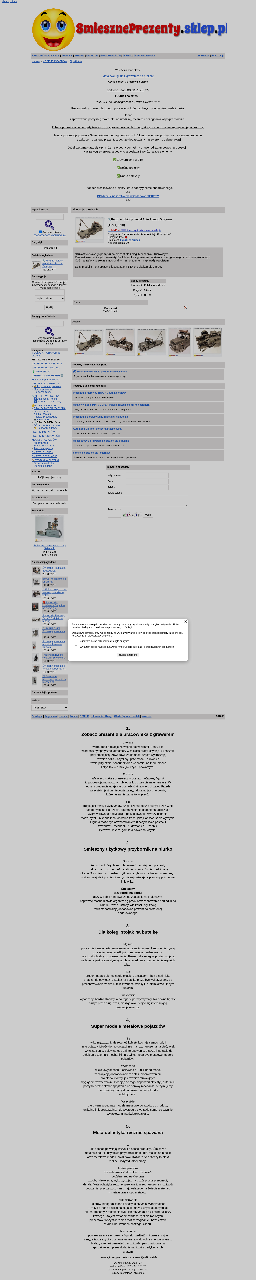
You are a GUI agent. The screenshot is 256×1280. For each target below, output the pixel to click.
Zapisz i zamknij (128, 654)
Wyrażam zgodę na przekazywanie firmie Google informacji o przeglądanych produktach (127, 646)
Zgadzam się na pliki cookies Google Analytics (104, 641)
